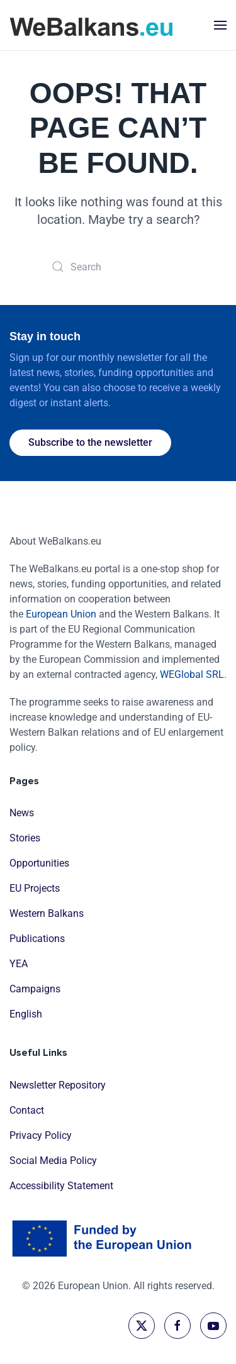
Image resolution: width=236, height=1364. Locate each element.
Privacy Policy (40, 1135)
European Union (61, 614)
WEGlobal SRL (192, 674)
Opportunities (39, 864)
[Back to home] (91, 25)
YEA (18, 964)
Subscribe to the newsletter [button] (90, 442)
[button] (220, 25)
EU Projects (34, 889)
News (21, 813)
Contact (26, 1110)
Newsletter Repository (57, 1085)
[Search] (118, 266)
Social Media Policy (53, 1161)
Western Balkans (46, 914)
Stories (24, 839)
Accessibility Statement (61, 1186)
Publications (37, 939)
